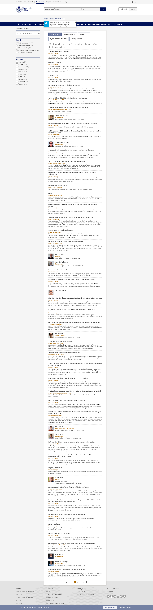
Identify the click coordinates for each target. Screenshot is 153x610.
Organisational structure (53, 2)
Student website (28, 45)
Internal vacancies (52, 597)
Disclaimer (19, 603)
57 (84, 582)
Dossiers (28, 64)
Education (28, 67)
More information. (43, 608)
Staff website (19, 28)
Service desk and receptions (25, 591)
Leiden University (21, 2)
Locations (28, 72)
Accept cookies (110, 608)
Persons (28, 79)
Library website (28, 53)
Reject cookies (126, 608)
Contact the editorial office (24, 597)
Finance (41, 24)
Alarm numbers (81, 591)
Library (65, 2)
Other (28, 77)
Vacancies (28, 84)
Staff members (40, 2)
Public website (28, 43)
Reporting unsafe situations (85, 594)
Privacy (18, 600)
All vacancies (50, 600)
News (28, 74)
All (83, 9)
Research (80, 24)
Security (117, 24)
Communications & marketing (99, 24)
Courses (28, 62)
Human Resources (27, 24)
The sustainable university (54, 594)
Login (135, 2)
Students (30, 2)
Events (28, 69)
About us (49, 591)
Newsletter (110, 591)
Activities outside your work (55, 603)
